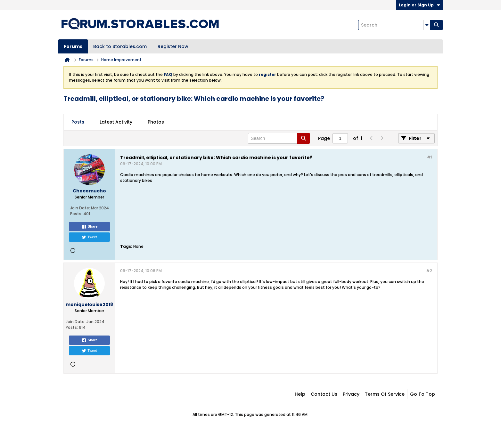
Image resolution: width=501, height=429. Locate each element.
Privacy (351, 394)
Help (300, 394)
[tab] (78, 122)
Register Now (173, 46)
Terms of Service (385, 394)
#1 (429, 157)
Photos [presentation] (156, 122)
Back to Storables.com (120, 46)
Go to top (422, 394)
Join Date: (80, 208)
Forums (73, 46)
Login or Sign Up (419, 5)
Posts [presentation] (77, 122)
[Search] (394, 25)
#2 (429, 270)
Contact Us (324, 394)
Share (89, 226)
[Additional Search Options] (426, 25)
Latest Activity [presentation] (116, 122)
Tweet (89, 237)
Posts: (76, 213)
